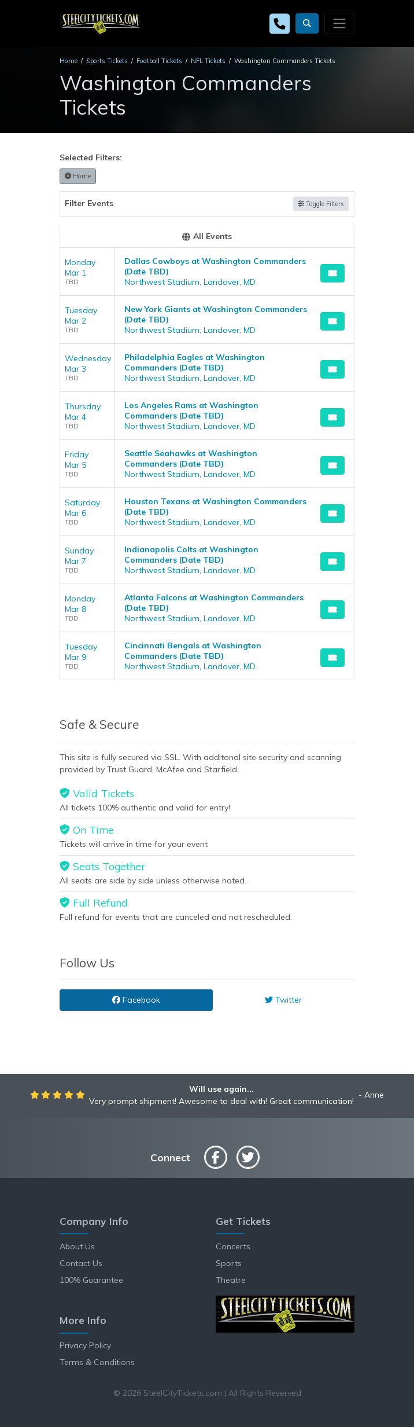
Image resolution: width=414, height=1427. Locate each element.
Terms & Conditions (97, 1362)
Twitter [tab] (283, 1000)
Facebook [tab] (136, 1000)
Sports (229, 1263)
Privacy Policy (85, 1345)
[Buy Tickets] (332, 273)
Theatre (231, 1280)
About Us (77, 1246)
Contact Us (81, 1263)
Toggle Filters (321, 204)
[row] (207, 272)
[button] (307, 23)
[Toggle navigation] (339, 23)
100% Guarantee (91, 1280)
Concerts (233, 1246)
